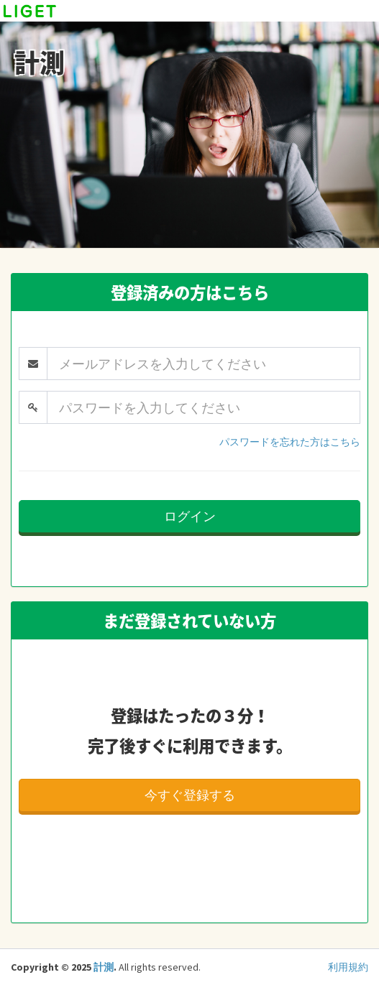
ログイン (190, 516)
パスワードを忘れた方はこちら (289, 441)
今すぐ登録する (190, 795)
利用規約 (348, 967)
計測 (103, 967)
